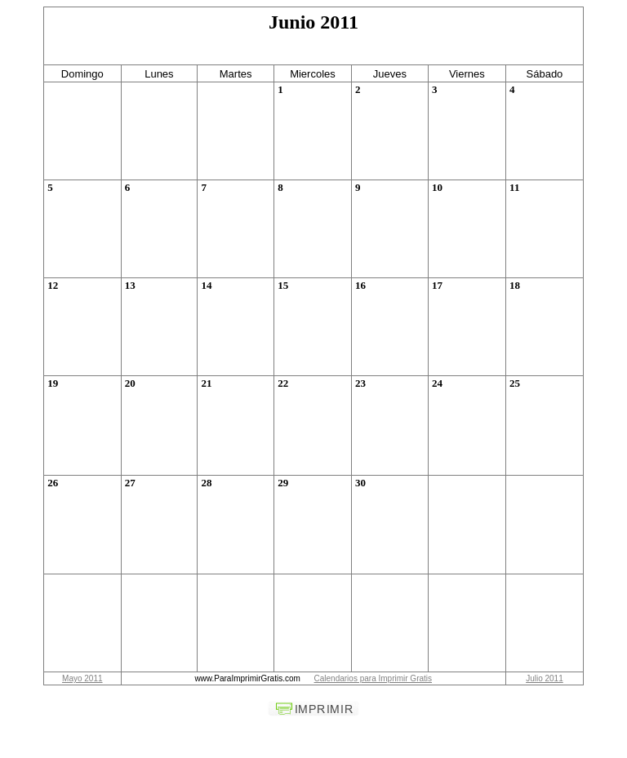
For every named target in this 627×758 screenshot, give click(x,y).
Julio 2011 (544, 678)
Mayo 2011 (82, 678)
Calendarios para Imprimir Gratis (373, 678)
